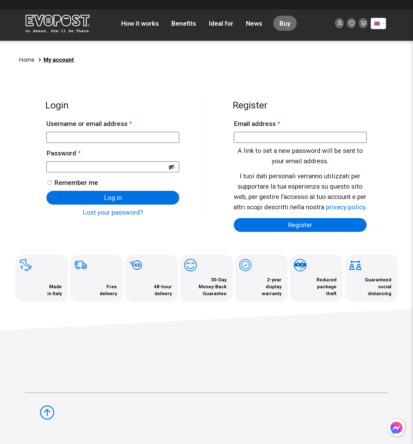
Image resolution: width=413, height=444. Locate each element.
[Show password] (171, 167)
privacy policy (345, 207)
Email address (270, 122)
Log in (113, 197)
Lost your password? (113, 212)
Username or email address (102, 122)
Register (300, 225)
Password (76, 152)
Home (26, 59)
